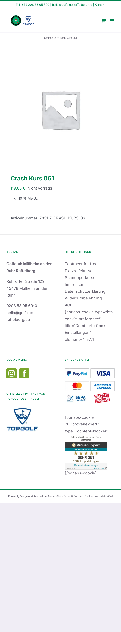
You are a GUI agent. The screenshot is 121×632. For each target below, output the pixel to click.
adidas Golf (106, 496)
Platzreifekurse (79, 271)
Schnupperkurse (80, 277)
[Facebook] (24, 373)
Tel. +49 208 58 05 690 (32, 4)
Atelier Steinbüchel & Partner (65, 496)
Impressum (75, 284)
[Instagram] (11, 373)
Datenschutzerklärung (85, 291)
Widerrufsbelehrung (83, 298)
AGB (69, 305)
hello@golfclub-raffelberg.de (72, 4)
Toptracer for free (81, 264)
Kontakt (100, 4)
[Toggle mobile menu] (112, 20)
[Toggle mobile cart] (104, 20)
